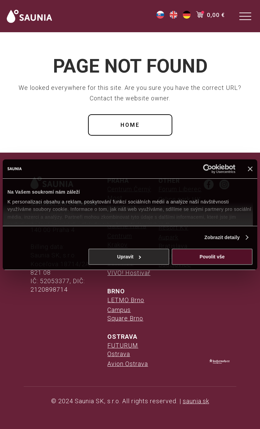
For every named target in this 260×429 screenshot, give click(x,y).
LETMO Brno (125, 300)
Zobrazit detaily (222, 237)
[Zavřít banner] (250, 169)
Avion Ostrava (127, 363)
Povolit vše (212, 256)
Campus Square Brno (125, 314)
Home (130, 125)
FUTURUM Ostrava (122, 349)
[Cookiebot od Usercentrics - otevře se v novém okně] (205, 169)
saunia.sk (196, 401)
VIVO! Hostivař (128, 272)
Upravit (129, 256)
